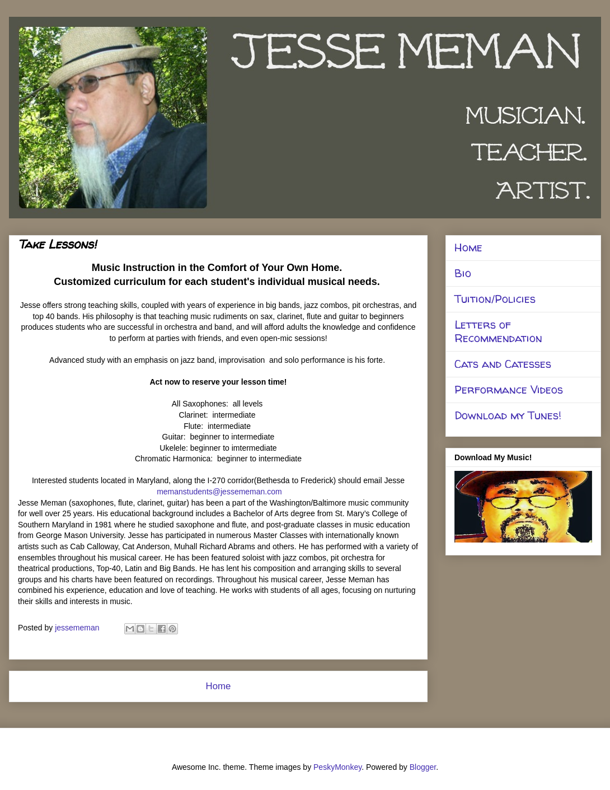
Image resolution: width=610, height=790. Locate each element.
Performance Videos (508, 389)
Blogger (423, 767)
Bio (462, 273)
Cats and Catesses (502, 363)
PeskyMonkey (337, 767)
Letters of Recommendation (498, 331)
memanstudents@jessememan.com (219, 491)
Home (218, 686)
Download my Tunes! (507, 415)
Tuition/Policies (495, 298)
